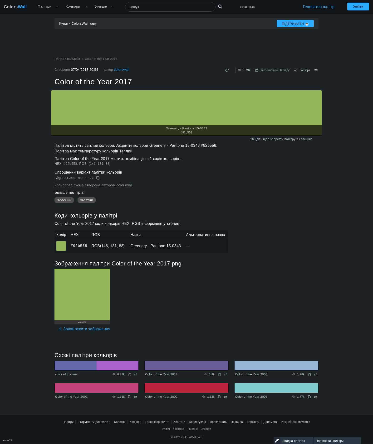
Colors (15, 7)
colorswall (121, 69)
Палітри (44, 6)
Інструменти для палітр (94, 422)
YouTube (178, 428)
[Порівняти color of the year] (135, 374)
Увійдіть (256, 139)
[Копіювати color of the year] (129, 374)
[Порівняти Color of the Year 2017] (316, 70)
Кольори (73, 6)
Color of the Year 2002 (161, 396)
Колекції (120, 422)
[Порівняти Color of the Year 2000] (315, 374)
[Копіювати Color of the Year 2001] (129, 397)
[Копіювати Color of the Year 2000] (309, 374)
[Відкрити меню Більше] (57, 6)
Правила (237, 422)
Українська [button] (247, 7)
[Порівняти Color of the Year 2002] (225, 397)
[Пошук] (170, 7)
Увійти (358, 6)
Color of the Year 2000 (251, 374)
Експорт (302, 70)
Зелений (64, 200)
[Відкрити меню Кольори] (85, 6)
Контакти (253, 422)
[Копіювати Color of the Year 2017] (98, 178)
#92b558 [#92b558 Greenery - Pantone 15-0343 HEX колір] (61, 242)
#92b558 (79, 245)
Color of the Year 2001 (71, 396)
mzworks (304, 422)
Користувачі (197, 422)
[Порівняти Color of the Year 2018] (225, 374)
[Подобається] (227, 70)
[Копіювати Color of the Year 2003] (309, 397)
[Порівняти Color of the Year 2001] (135, 397)
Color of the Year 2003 (251, 396)
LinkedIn (206, 428)
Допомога (270, 422)
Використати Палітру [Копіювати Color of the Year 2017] (272, 70)
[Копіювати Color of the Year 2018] (219, 374)
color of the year (67, 374)
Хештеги (179, 422)
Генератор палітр (318, 7)
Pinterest (192, 428)
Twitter (166, 428)
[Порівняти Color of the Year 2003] (315, 397)
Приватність (218, 422)
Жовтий (86, 200)
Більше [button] (100, 6)
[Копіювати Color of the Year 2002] (219, 397)
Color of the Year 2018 (161, 374)
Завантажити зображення (84, 329)
